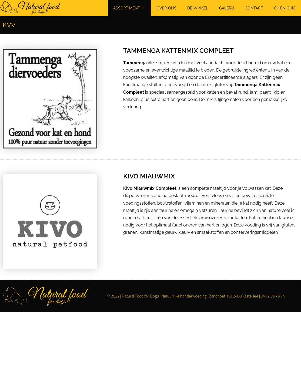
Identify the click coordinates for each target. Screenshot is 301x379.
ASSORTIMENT (129, 8)
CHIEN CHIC (285, 8)
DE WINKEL (197, 8)
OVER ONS (166, 8)
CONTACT (254, 8)
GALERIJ (226, 8)
